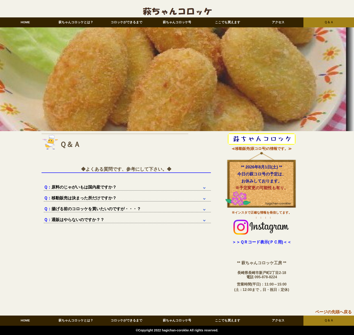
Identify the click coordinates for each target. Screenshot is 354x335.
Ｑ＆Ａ (328, 22)
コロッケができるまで (126, 22)
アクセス (278, 22)
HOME (25, 22)
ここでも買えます (227, 22)
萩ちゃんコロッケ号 (177, 22)
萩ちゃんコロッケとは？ (75, 22)
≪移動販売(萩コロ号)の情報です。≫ (262, 149)
